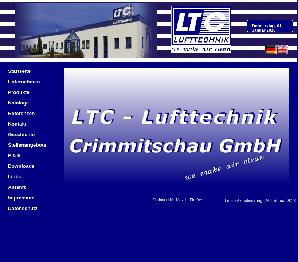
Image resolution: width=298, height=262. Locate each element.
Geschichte (21, 134)
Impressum (21, 198)
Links (14, 176)
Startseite (19, 71)
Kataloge (18, 103)
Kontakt (17, 124)
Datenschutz (23, 208)
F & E (14, 155)
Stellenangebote (27, 145)
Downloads (21, 166)
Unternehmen (24, 81)
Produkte (19, 92)
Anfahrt (17, 187)
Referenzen (21, 113)
